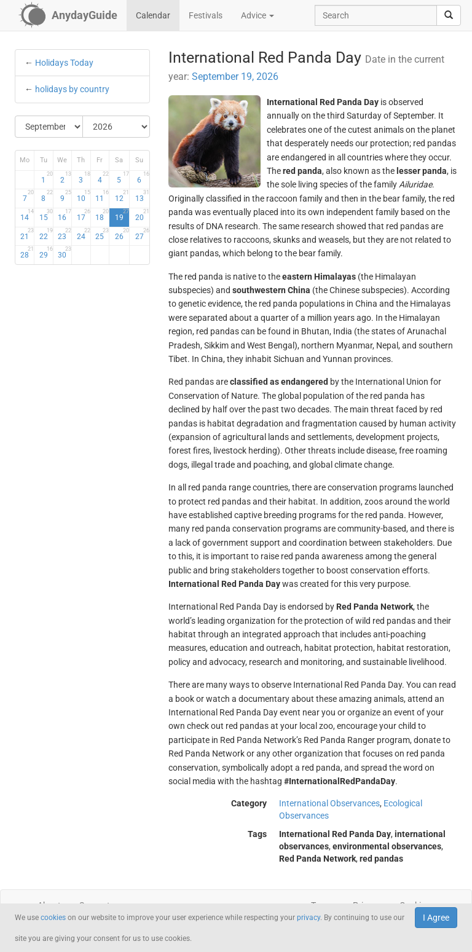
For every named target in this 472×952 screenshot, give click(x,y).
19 (122, 215)
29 (46, 252)
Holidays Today (64, 63)
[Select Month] (49, 126)
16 (64, 215)
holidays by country (72, 89)
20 (142, 215)
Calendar (153, 15)
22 (46, 234)
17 (83, 215)
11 (102, 196)
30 (64, 252)
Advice (257, 15)
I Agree (436, 917)
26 (122, 234)
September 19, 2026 (235, 76)
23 (64, 234)
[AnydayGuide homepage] (68, 15)
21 (27, 234)
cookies (53, 917)
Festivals (205, 15)
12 (122, 196)
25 (102, 234)
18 (102, 215)
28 (27, 252)
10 (83, 196)
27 (142, 234)
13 (142, 196)
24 (83, 234)
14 (27, 215)
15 (46, 215)
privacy (308, 917)
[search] (448, 15)
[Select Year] (116, 126)
